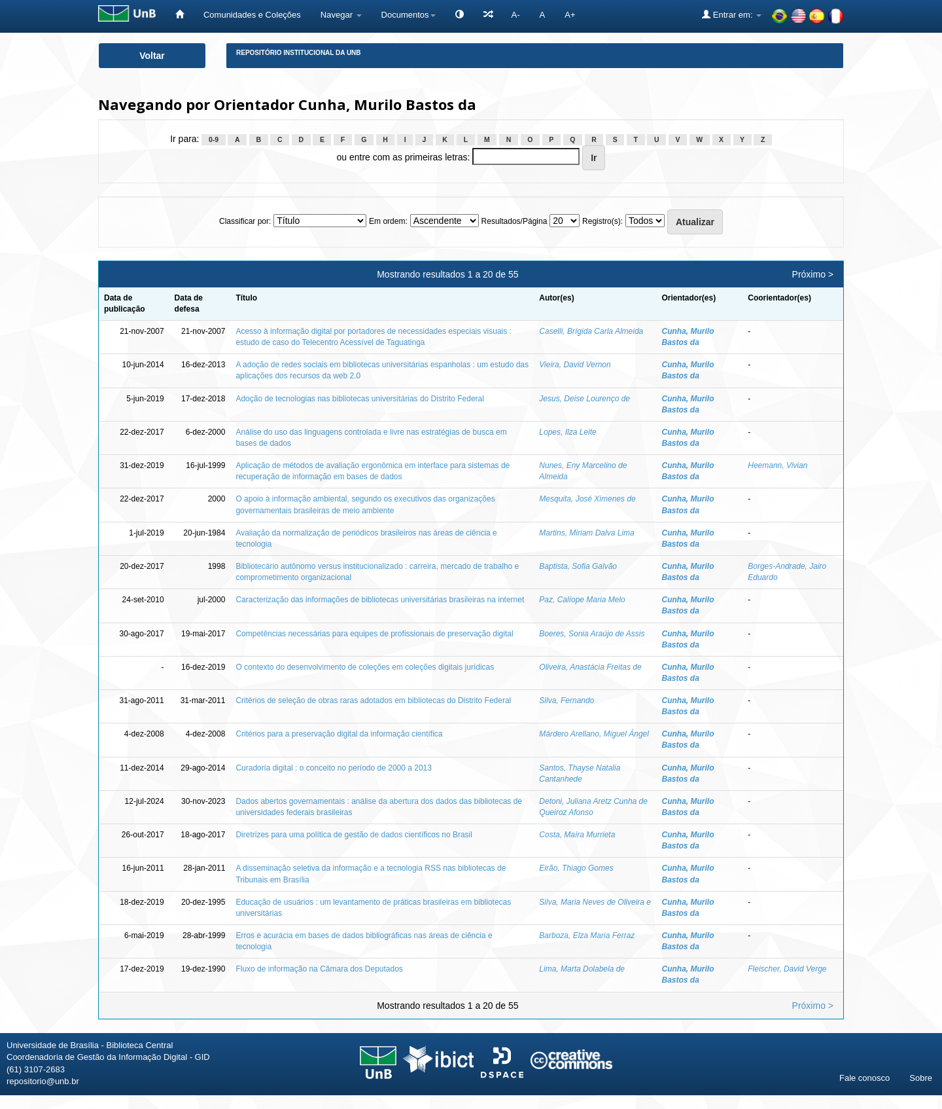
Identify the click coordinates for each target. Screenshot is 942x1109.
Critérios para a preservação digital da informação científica (339, 733)
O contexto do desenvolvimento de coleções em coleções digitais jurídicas (365, 667)
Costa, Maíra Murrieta (577, 834)
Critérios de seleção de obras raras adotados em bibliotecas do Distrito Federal (373, 700)
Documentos (408, 15)
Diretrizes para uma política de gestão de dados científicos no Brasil (354, 834)
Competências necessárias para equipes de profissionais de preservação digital (374, 633)
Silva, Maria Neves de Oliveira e (595, 902)
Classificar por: (245, 221)
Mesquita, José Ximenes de (587, 498)
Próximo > (812, 274)
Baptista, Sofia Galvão (578, 566)
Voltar (152, 55)
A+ (570, 15)
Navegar (341, 15)
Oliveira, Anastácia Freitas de (590, 667)
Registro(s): (602, 221)
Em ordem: (388, 221)
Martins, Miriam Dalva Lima (586, 532)
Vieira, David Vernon (574, 364)
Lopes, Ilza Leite (567, 432)
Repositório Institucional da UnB (298, 52)
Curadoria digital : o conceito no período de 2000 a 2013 (334, 768)
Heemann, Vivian (777, 465)
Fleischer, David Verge (787, 968)
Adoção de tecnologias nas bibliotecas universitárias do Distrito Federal (360, 398)
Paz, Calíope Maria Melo (582, 599)
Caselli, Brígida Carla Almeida (591, 331)
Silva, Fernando (566, 700)
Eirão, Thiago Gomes (576, 868)
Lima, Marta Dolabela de (582, 968)
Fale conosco (864, 1078)
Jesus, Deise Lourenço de (584, 398)
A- (516, 15)
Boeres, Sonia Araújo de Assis (591, 633)
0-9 (213, 139)
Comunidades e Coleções (252, 15)
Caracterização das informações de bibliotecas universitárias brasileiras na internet (380, 599)
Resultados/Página (514, 221)
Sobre (920, 1078)
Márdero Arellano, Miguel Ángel (594, 733)
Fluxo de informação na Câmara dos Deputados (319, 968)
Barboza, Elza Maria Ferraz (587, 935)
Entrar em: (731, 14)
